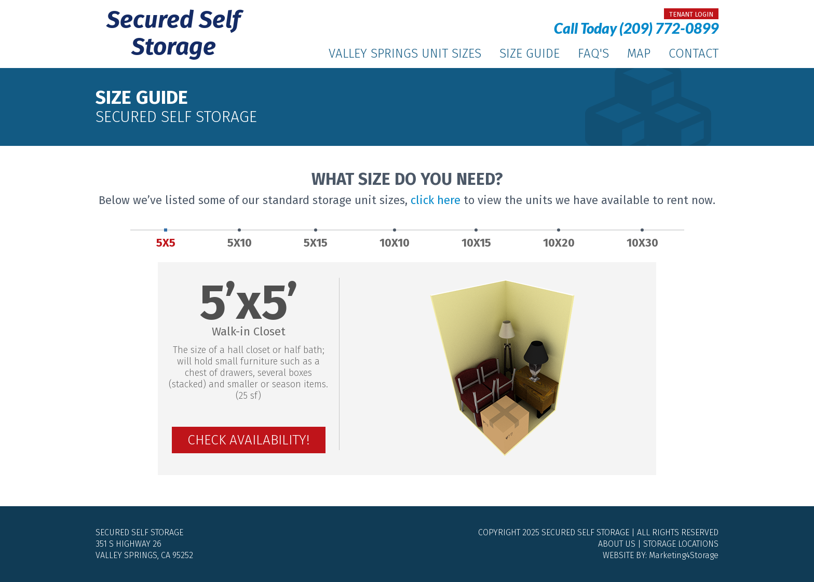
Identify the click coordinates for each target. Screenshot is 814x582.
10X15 (476, 239)
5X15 (316, 239)
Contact (693, 53)
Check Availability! (248, 440)
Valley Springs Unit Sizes (405, 53)
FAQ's (593, 53)
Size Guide (529, 53)
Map (638, 53)
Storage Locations (680, 544)
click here (435, 200)
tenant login (691, 14)
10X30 (642, 239)
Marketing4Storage (683, 555)
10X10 (394, 239)
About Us (616, 544)
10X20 (559, 239)
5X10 (239, 239)
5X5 (165, 239)
